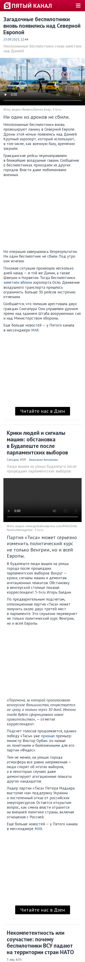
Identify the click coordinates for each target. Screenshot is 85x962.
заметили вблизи (17, 282)
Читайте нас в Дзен (42, 411)
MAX (35, 330)
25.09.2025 (11, 39)
